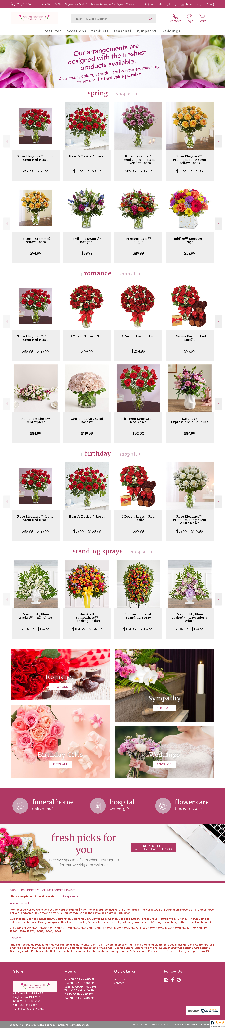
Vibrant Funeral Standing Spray (138, 615)
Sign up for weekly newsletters (153, 847)
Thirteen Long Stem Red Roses (138, 420)
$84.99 (35, 433)
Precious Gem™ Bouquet (138, 240)
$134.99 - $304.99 (138, 628)
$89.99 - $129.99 (35, 171)
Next (218, 141)
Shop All (125, 93)
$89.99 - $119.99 (138, 171)
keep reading (71, 896)
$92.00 (138, 433)
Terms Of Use (140, 1024)
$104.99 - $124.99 (35, 628)
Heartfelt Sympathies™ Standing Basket (86, 617)
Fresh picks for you (84, 849)
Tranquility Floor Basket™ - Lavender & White (190, 617)
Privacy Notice (160, 1024)
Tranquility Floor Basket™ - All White (35, 615)
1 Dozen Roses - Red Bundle (189, 338)
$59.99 (189, 253)
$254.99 (138, 351)
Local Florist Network (185, 1024)
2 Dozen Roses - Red (87, 336)
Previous (6, 141)
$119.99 (87, 433)
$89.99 (87, 253)
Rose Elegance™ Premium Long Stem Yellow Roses (189, 159)
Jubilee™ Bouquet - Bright (189, 240)
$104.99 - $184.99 (87, 628)
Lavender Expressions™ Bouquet (189, 420)
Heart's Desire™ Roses (87, 156)
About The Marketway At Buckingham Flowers (42, 890)
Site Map (206, 1024)
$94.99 (35, 253)
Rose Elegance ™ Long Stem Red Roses (35, 157)
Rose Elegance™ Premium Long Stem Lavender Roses (138, 159)
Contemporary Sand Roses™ (87, 420)
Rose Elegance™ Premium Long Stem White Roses (189, 520)
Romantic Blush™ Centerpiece (35, 420)
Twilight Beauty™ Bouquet (87, 240)
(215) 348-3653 (24, 4)
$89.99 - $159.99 (87, 171)
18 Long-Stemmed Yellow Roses (35, 240)
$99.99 (189, 351)
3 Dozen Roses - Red (138, 336)
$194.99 (87, 351)
